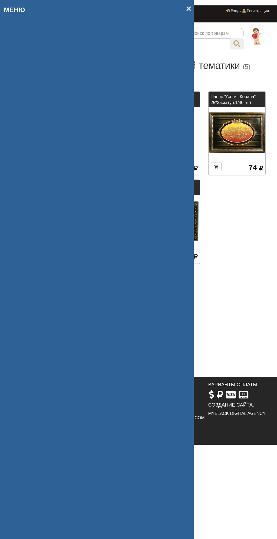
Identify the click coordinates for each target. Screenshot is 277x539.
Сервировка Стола (33, 231)
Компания (184, 11)
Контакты (69, 17)
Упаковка (23, 100)
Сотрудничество (96, 11)
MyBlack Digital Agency (237, 413)
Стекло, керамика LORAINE (32, 255)
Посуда (21, 78)
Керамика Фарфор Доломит (33, 195)
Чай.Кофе (24, 154)
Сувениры (24, 89)
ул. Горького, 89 (98, 393)
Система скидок (154, 11)
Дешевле (142, 76)
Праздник (23, 121)
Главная (67, 11)
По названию (116, 76)
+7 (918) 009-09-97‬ (30, 11)
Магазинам (25, 132)
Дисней (21, 181)
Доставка (125, 11)
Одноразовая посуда (35, 220)
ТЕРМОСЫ (25, 269)
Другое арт (25, 280)
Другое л (23, 143)
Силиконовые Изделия (37, 241)
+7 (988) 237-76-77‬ (163, 399)
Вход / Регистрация (247, 11)
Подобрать (40, 364)
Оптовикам (44, 17)
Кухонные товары (32, 209)
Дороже (161, 76)
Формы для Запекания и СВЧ (39, 167)
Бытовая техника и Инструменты (33, 294)
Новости (19, 17)
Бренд (20, 111)
